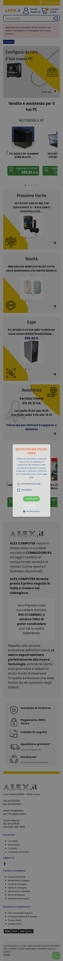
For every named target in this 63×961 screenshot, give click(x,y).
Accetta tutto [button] (31, 499)
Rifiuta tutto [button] (31, 505)
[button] (31, 480)
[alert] (31, 480)
